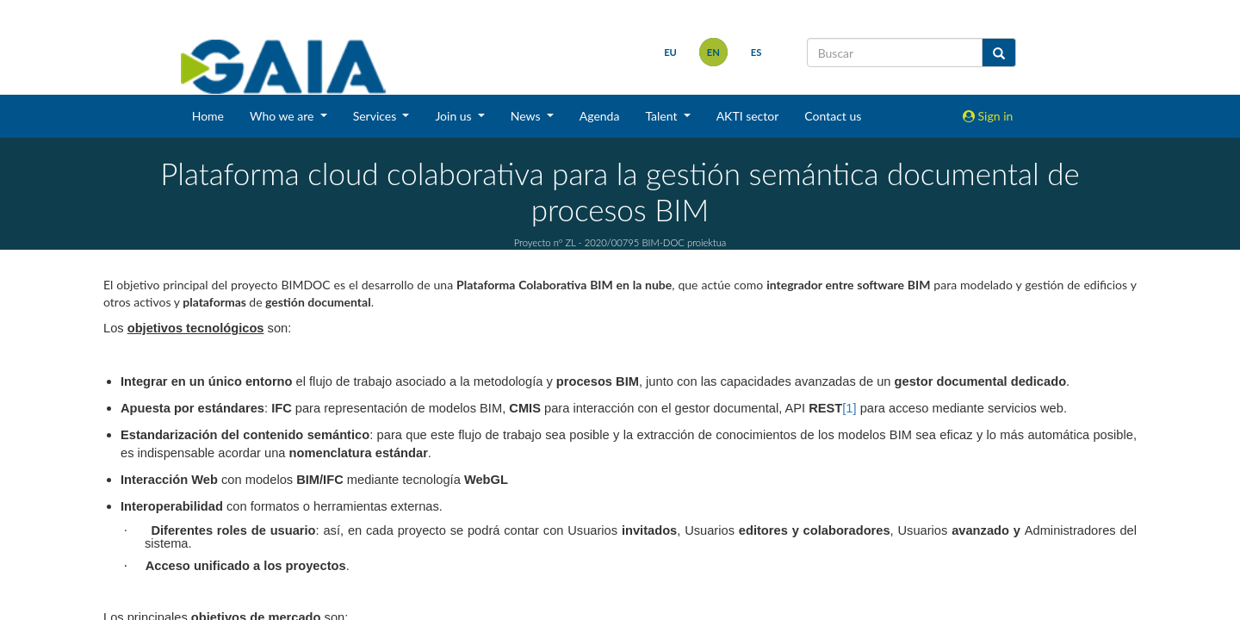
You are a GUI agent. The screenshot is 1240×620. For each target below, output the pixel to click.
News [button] (527, 115)
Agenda (600, 115)
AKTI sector (747, 115)
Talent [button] (662, 115)
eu (669, 52)
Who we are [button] (283, 115)
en (711, 52)
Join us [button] (454, 115)
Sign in (988, 115)
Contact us (832, 115)
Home (208, 115)
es (754, 52)
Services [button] (376, 115)
